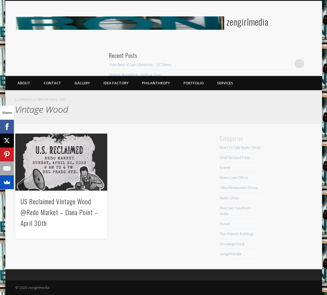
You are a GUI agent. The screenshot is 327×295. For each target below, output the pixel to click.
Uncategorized (232, 243)
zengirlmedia (247, 21)
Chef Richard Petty (235, 157)
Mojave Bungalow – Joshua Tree (135, 74)
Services (225, 82)
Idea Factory (116, 82)
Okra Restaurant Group (239, 187)
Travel (225, 223)
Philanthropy (156, 82)
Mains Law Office (234, 177)
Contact (52, 82)
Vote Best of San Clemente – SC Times (140, 64)
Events (225, 167)
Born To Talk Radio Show (240, 147)
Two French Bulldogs (237, 233)
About (24, 82)
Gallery (82, 82)
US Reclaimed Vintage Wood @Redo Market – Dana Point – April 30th (59, 212)
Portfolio (193, 82)
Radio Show (229, 197)
